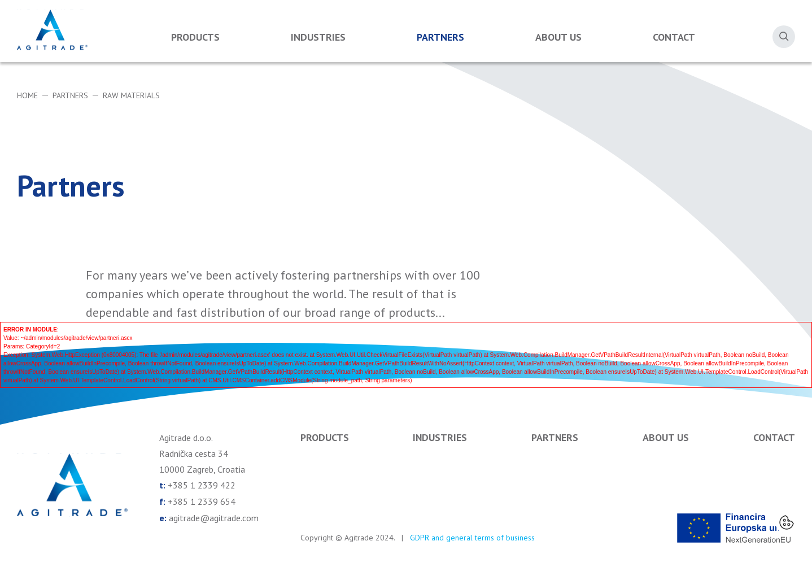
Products (195, 36)
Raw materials (131, 95)
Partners (440, 36)
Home (27, 95)
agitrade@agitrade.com (214, 516)
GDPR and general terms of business (472, 538)
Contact (674, 36)
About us (558, 36)
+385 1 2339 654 (201, 501)
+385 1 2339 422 (201, 485)
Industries (318, 36)
